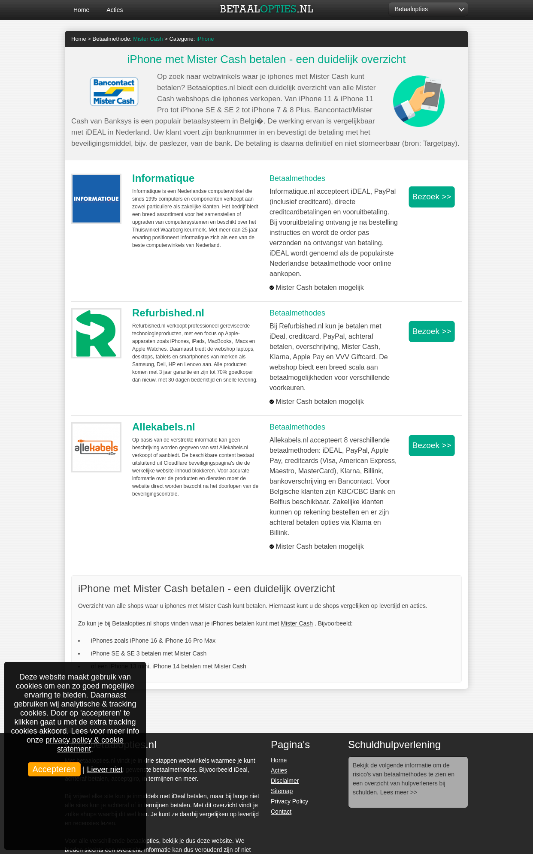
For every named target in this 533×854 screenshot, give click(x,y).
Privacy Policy (289, 801)
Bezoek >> (431, 196)
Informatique (163, 178)
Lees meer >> (398, 792)
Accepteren (54, 769)
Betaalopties (411, 9)
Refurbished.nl (168, 313)
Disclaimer (285, 780)
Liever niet (104, 769)
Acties (114, 9)
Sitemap (282, 791)
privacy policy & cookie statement (84, 744)
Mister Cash (297, 623)
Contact (281, 811)
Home (81, 9)
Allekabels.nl (163, 427)
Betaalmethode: (128, 39)
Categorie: (191, 39)
